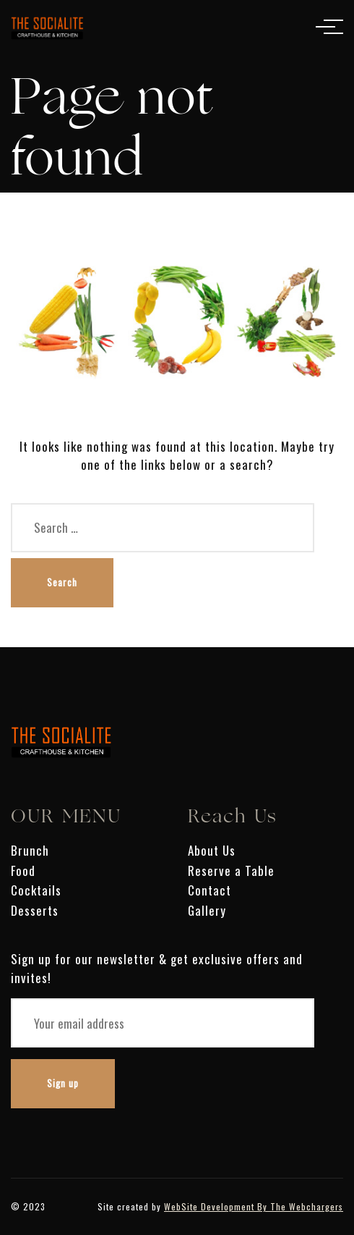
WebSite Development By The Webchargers (253, 1206)
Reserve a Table (231, 870)
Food (23, 870)
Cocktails (36, 890)
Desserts (35, 910)
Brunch (30, 850)
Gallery (207, 910)
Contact (209, 890)
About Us (212, 850)
